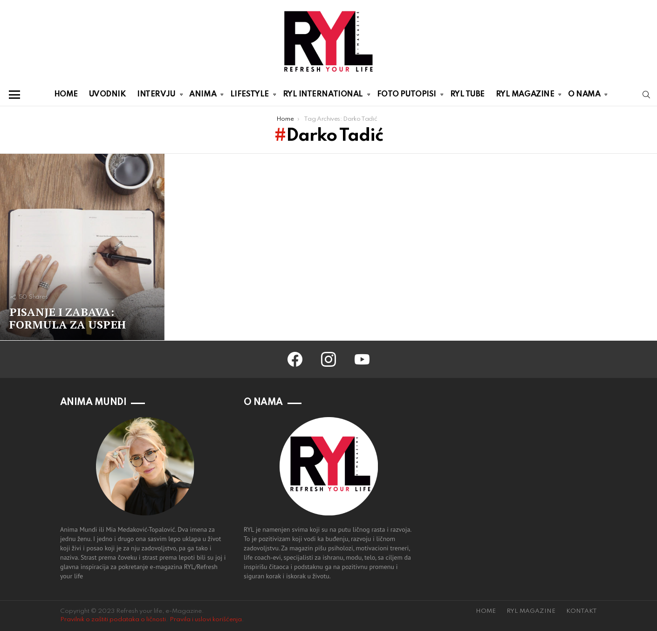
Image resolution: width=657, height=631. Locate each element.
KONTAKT (581, 611)
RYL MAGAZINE (525, 96)
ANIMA (202, 96)
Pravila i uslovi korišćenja (206, 620)
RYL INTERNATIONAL (323, 96)
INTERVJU (156, 96)
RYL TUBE (467, 94)
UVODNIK (107, 94)
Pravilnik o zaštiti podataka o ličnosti (113, 620)
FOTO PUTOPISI (406, 96)
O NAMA (584, 96)
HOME (66, 94)
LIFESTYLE (249, 96)
